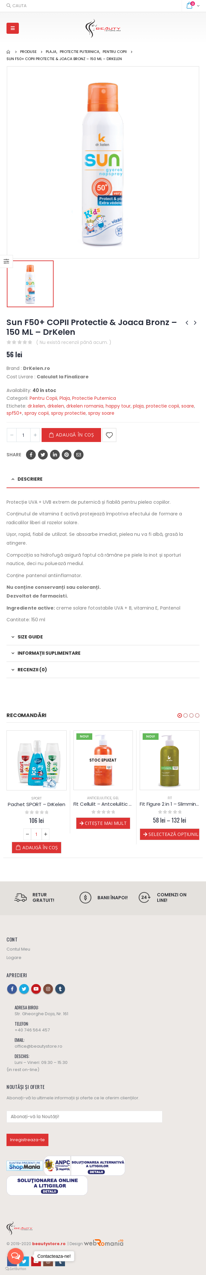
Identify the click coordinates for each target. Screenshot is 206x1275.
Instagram (48, 989)
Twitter (43, 455)
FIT (170, 798)
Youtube (36, 989)
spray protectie (68, 413)
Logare (13, 957)
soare (187, 406)
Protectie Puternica (94, 398)
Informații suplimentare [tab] (49, 653)
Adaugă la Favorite (109, 435)
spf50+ (14, 413)
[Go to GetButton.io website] (15, 1268)
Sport (36, 798)
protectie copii (162, 406)
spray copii (36, 413)
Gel (116, 798)
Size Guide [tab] (30, 637)
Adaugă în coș (75, 435)
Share (13, 454)
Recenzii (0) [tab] (32, 669)
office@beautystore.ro (38, 1046)
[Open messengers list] (15, 1256)
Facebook (31, 455)
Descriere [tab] (30, 479)
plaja (138, 406)
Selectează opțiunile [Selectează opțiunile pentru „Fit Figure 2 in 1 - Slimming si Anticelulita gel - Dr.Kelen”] (174, 834)
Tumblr (60, 989)
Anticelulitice (99, 798)
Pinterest (66, 455)
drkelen (55, 406)
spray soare (101, 413)
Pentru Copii (43, 398)
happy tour (118, 406)
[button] (180, 715)
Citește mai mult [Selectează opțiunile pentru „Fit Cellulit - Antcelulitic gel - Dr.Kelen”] (106, 823)
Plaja (64, 398)
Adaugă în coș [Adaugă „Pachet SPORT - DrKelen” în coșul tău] (40, 847)
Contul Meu (18, 949)
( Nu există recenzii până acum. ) (73, 342)
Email (79, 455)
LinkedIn (55, 455)
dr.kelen (36, 406)
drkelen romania (84, 406)
